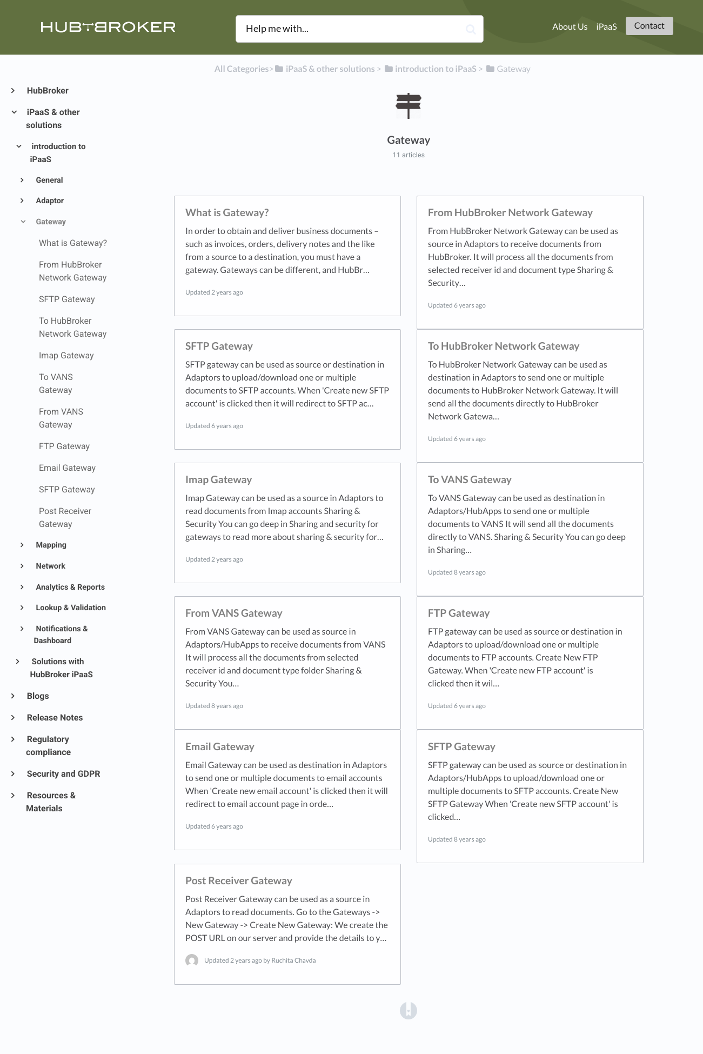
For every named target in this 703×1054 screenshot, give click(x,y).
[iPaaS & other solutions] (324, 69)
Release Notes (54, 717)
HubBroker (47, 90)
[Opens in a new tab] (408, 1010)
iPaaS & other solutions (53, 118)
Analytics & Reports (69, 587)
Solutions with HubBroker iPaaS (61, 668)
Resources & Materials (51, 801)
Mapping (50, 545)
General (48, 180)
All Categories (242, 69)
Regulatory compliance (48, 745)
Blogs (37, 696)
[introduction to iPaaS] (430, 69)
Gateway (50, 221)
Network (49, 566)
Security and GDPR (63, 774)
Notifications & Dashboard (61, 635)
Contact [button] (649, 26)
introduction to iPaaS (58, 153)
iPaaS (607, 27)
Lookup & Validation (70, 607)
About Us (569, 27)
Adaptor (49, 200)
